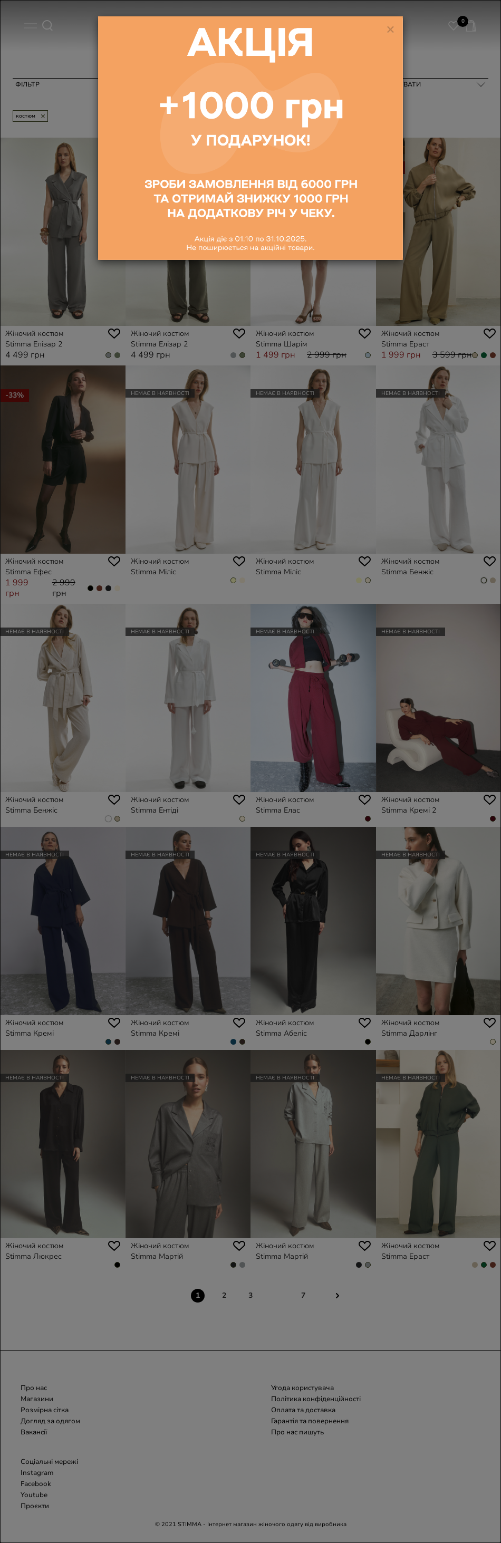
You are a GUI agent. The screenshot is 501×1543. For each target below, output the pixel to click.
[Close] (390, 21)
